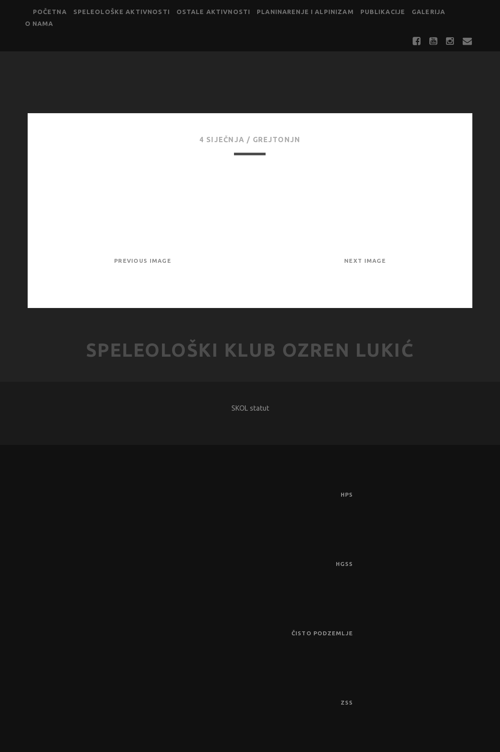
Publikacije (383, 11)
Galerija (428, 11)
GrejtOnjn (277, 139)
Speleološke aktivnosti (121, 11)
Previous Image (142, 261)
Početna (50, 11)
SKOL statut (250, 408)
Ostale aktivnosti (213, 11)
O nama (39, 23)
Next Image (365, 261)
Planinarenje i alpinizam (305, 11)
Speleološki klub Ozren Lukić (250, 350)
